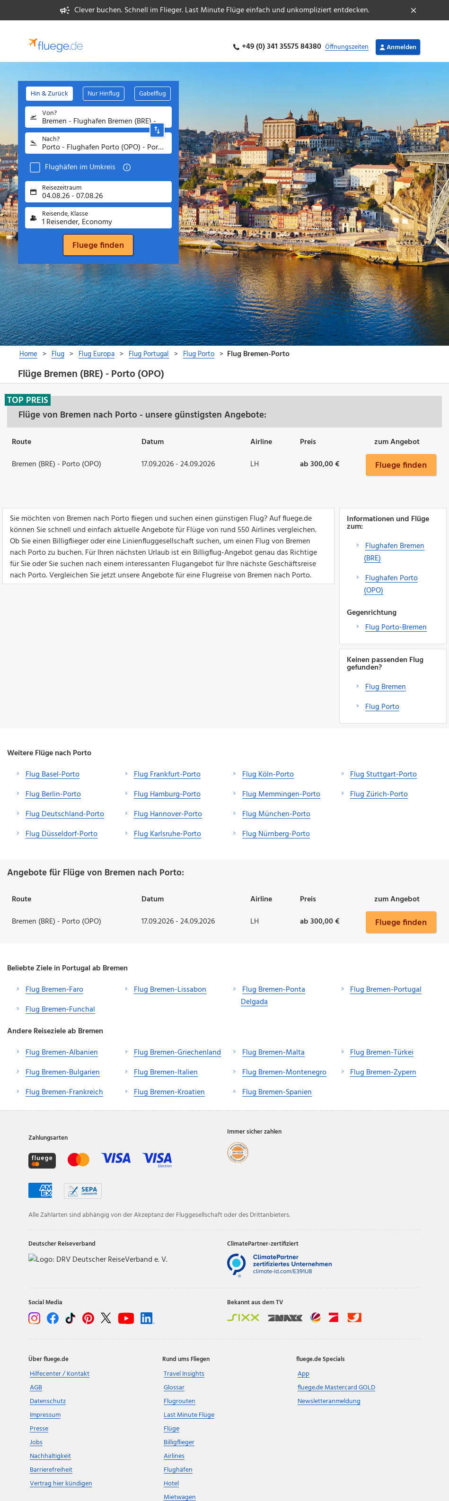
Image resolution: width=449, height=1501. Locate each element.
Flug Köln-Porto (268, 763)
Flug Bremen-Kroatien (169, 1081)
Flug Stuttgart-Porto (383, 763)
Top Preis (27, 389)
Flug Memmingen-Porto (281, 783)
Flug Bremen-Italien (166, 1061)
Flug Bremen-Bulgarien (63, 1061)
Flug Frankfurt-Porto (167, 763)
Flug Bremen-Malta (273, 1041)
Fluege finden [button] (401, 453)
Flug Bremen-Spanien (277, 1081)
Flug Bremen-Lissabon (170, 978)
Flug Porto (382, 695)
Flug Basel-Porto (52, 763)
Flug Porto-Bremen (396, 616)
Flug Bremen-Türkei (382, 1041)
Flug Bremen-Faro (54, 978)
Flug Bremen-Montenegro (284, 1061)
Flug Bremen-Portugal (386, 978)
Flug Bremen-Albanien (62, 1041)
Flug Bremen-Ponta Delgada (273, 984)
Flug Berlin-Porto (53, 783)
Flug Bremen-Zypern (383, 1061)
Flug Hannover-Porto (168, 803)
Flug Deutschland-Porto (65, 803)
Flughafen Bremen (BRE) (394, 541)
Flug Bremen (385, 676)
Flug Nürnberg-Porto (276, 823)
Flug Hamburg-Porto (167, 783)
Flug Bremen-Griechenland (177, 1041)
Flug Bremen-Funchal (60, 998)
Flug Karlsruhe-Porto (167, 823)
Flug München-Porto (276, 803)
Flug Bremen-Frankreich (64, 1081)
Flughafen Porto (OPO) (391, 573)
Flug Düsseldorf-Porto (61, 823)
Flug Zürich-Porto (379, 783)
